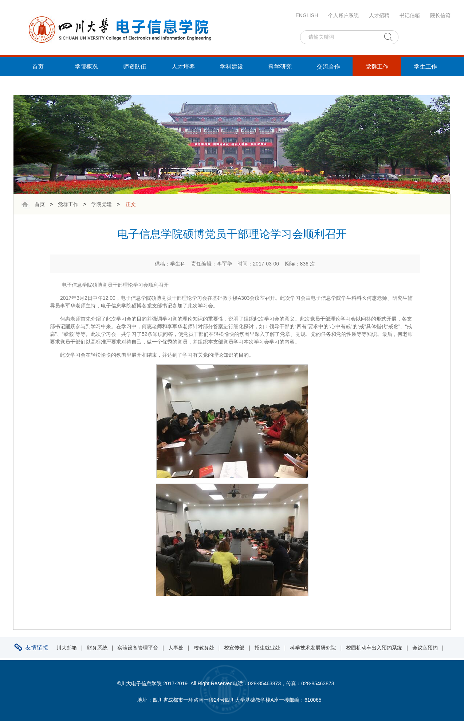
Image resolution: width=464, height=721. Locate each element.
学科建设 (231, 66)
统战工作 (38, 85)
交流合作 (328, 66)
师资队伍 (134, 66)
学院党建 (101, 204)
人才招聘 (379, 15)
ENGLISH (307, 15)
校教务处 (204, 648)
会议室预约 (425, 648)
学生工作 (425, 66)
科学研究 (280, 66)
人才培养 (183, 66)
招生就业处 (267, 648)
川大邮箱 (66, 648)
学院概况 (86, 66)
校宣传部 (234, 648)
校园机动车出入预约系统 (374, 648)
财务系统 (97, 648)
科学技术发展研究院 (313, 648)
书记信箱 (410, 15)
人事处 (176, 648)
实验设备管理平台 (137, 648)
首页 (38, 66)
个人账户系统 (343, 15)
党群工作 (377, 66)
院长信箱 (440, 15)
